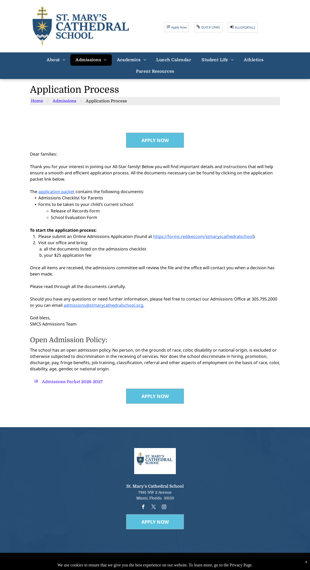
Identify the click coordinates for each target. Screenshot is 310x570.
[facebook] (143, 508)
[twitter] (153, 508)
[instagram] (163, 508)
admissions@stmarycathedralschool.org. (104, 305)
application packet (56, 191)
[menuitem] (55, 60)
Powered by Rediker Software (199, 564)
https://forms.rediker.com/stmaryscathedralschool (203, 236)
